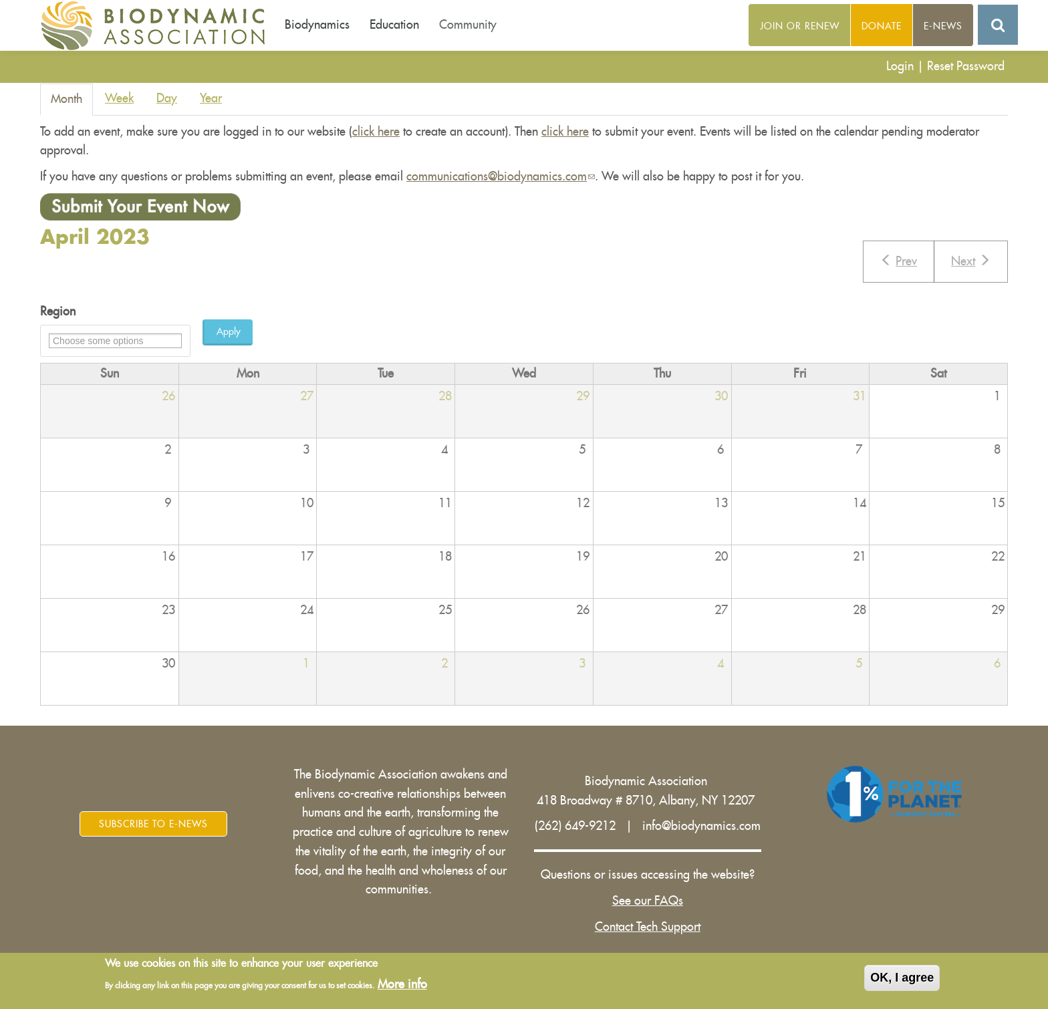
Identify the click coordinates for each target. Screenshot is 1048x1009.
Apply (229, 331)
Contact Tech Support (647, 927)
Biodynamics (317, 25)
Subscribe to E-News (153, 824)
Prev (898, 260)
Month (72, 103)
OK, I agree (902, 979)
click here (376, 132)
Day (166, 98)
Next (971, 260)
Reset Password (966, 66)
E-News (943, 26)
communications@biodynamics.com (500, 176)
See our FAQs (647, 901)
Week (119, 98)
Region (58, 311)
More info (402, 985)
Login (900, 66)
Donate (882, 26)
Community (468, 25)
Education (394, 25)
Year (211, 98)
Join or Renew (799, 26)
